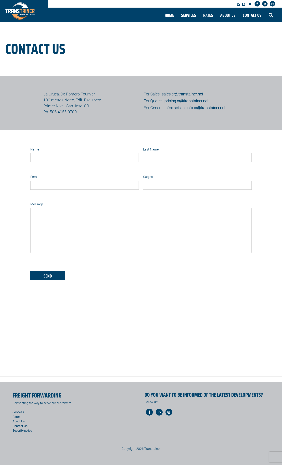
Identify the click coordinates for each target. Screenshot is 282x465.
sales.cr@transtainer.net (182, 94)
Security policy (22, 430)
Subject (148, 176)
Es (238, 4)
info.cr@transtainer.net (205, 107)
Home (169, 15)
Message (36, 204)
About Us (228, 15)
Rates (208, 15)
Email (34, 176)
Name (34, 149)
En (243, 4)
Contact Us (252, 15)
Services (188, 15)
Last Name (151, 149)
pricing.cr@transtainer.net (186, 100)
